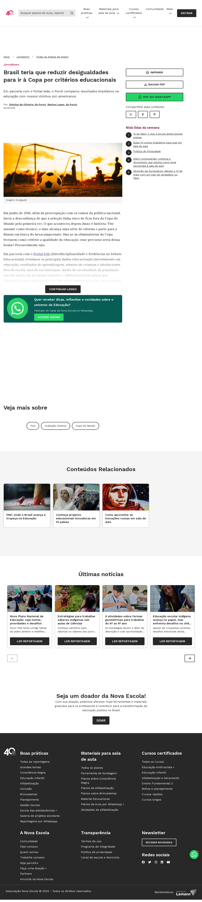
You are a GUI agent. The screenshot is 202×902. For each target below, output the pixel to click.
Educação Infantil (32, 779)
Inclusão (26, 790)
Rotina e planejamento (157, 790)
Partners (26, 875)
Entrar (186, 13)
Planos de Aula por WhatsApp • (102, 805)
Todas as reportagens (34, 763)
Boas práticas (86, 13)
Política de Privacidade (143, 152)
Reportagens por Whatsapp (38, 822)
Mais (170, 11)
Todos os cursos (153, 763)
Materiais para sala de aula (108, 11)
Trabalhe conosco (32, 859)
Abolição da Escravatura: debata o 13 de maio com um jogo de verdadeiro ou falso (154, 174)
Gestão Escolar (30, 806)
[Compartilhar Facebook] (143, 114)
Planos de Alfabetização (97, 789)
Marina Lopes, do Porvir (62, 104)
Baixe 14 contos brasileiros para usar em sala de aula (154, 144)
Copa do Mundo (85, 425)
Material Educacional (95, 800)
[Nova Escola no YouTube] (168, 863)
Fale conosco (29, 848)
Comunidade (155, 9)
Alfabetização (29, 784)
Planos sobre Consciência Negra (98, 782)
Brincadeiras (28, 795)
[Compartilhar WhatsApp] (131, 114)
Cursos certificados (134, 13)
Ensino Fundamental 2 (157, 784)
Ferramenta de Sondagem (99, 774)
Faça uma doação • (33, 869)
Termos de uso (91, 842)
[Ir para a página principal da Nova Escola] (10, 13)
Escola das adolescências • (38, 812)
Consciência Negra (33, 774)
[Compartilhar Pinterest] (155, 114)
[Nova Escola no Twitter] (149, 863)
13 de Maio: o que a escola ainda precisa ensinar (154, 135)
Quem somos (29, 853)
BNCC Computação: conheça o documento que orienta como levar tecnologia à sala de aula (151, 162)
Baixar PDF (154, 84)
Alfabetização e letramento (160, 779)
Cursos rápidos (152, 795)
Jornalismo (23, 56)
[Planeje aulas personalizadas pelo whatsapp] (194, 854)
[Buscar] (43, 13)
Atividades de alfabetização (99, 811)
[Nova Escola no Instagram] (156, 863)
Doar (101, 722)
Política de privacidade (96, 853)
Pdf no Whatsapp (154, 97)
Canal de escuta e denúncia (100, 859)
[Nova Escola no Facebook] (143, 863)
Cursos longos (151, 801)
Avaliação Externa (55, 425)
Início (7, 56)
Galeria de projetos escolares (40, 817)
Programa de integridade (98, 848)
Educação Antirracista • (158, 768)
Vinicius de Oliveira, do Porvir (27, 104)
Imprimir (154, 72)
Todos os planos (92, 769)
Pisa (32, 425)
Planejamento (29, 801)
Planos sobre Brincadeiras (99, 794)
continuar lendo (63, 289)
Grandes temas (30, 768)
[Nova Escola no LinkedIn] (162, 863)
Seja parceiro (29, 864)
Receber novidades (159, 843)
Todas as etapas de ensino (52, 56)
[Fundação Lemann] (186, 894)
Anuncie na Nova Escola (36, 880)
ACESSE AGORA (49, 317)
